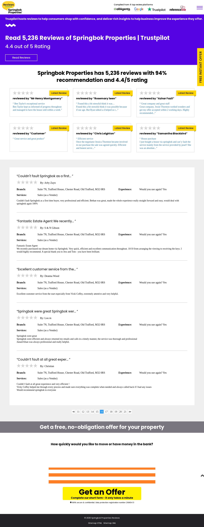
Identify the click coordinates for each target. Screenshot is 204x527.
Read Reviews (21, 57)
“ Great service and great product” (29, 138)
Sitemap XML (109, 523)
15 (97, 411)
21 (125, 411)
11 (78, 411)
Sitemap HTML (95, 523)
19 (115, 411)
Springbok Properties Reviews (105, 517)
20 (120, 411)
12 (83, 411)
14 (92, 411)
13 (87, 411)
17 (106, 411)
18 (111, 411)
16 (101, 411)
